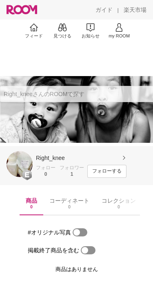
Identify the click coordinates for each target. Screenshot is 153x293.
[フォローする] (106, 171)
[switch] (80, 232)
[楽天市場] (135, 9)
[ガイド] (104, 9)
